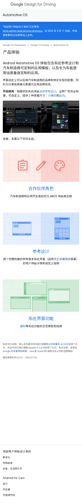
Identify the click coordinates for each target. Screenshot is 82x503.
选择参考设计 (47, 91)
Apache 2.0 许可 (36, 347)
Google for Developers (14, 45)
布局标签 (8, 463)
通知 (22, 326)
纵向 (62, 95)
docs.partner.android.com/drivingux (22, 31)
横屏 (68, 259)
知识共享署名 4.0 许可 (57, 344)
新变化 (6, 457)
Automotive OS (15, 15)
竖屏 (59, 259)
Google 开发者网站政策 (15, 351)
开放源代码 (9, 495)
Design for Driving (33, 4)
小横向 (52, 95)
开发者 (6, 489)
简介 (5, 483)
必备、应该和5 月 (12, 468)
